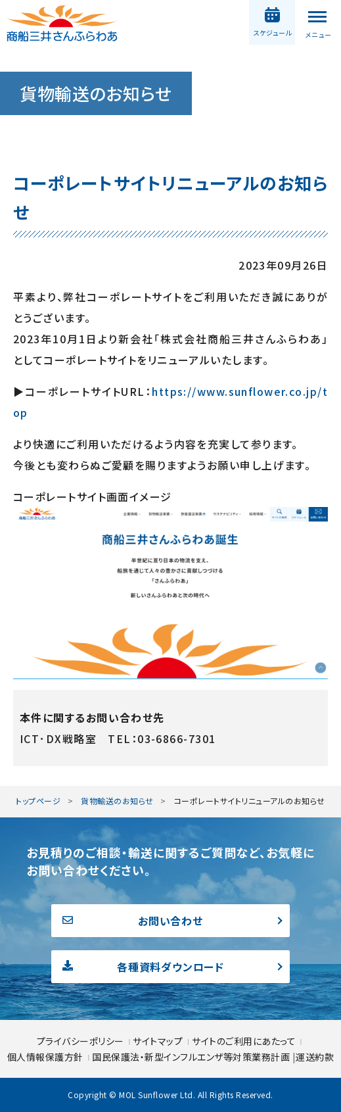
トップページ (38, 800)
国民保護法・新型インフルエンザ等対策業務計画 (192, 1056)
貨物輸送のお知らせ (117, 800)
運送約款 (315, 1056)
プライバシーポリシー (82, 1041)
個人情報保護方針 (46, 1056)
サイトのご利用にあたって (244, 1041)
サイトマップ (159, 1041)
